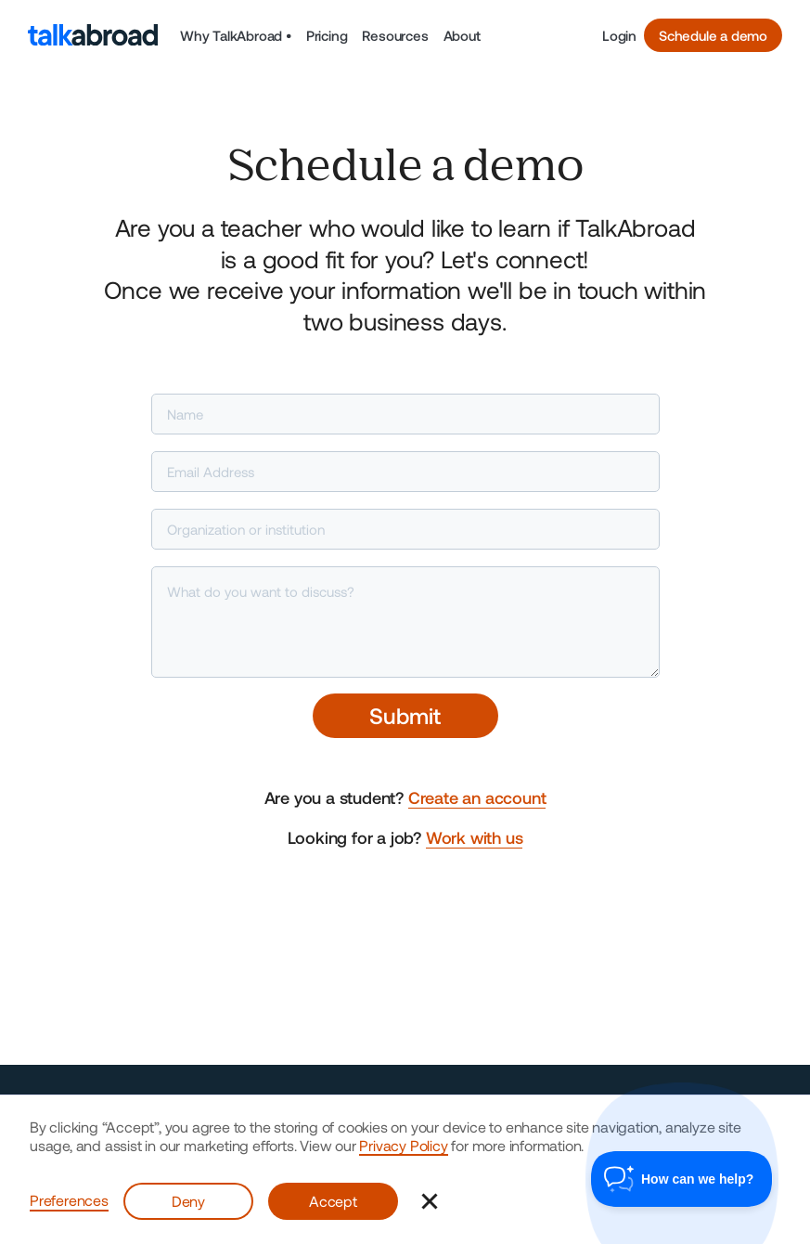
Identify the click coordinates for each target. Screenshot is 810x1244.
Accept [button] (333, 1201)
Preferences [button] (69, 1200)
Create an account (477, 797)
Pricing (327, 35)
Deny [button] (188, 1201)
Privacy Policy (403, 1145)
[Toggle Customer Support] (682, 1179)
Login (619, 35)
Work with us (474, 837)
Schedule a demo (713, 35)
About (462, 35)
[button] (236, 35)
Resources (395, 35)
